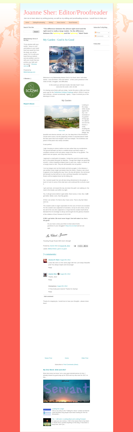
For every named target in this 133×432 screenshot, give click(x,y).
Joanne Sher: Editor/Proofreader (66, 12)
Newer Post (48, 358)
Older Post (85, 358)
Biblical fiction (52, 249)
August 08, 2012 (65, 260)
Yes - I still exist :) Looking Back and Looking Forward (69, 419)
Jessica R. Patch (54, 260)
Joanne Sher (52, 274)
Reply (50, 267)
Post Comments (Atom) (71, 364)
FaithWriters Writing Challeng (63, 92)
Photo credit (62, 130)
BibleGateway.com (29, 72)
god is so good (62, 249)
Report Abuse (29, 104)
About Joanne (61, 22)
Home (27, 22)
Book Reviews (73, 22)
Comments (99, 36)
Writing (51, 22)
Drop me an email (71, 226)
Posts (97, 32)
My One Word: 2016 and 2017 (54, 370)
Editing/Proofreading (39, 22)
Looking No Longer (58, 409)
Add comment (48, 296)
